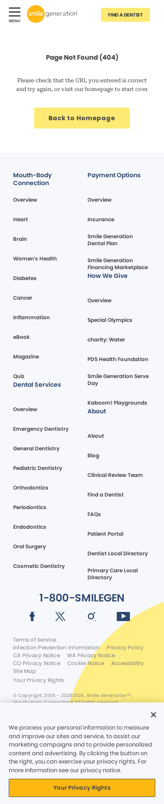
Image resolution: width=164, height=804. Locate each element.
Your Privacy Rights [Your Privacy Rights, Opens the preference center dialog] (81, 788)
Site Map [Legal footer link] (24, 671)
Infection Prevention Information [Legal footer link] (56, 647)
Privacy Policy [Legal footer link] (125, 647)
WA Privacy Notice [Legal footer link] (91, 655)
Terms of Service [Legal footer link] (34, 639)
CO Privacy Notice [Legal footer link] (36, 663)
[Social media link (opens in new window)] (32, 618)
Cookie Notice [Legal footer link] (85, 663)
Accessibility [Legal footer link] (127, 663)
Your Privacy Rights (38, 680)
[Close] (153, 714)
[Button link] (125, 15)
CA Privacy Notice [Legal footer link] (36, 655)
